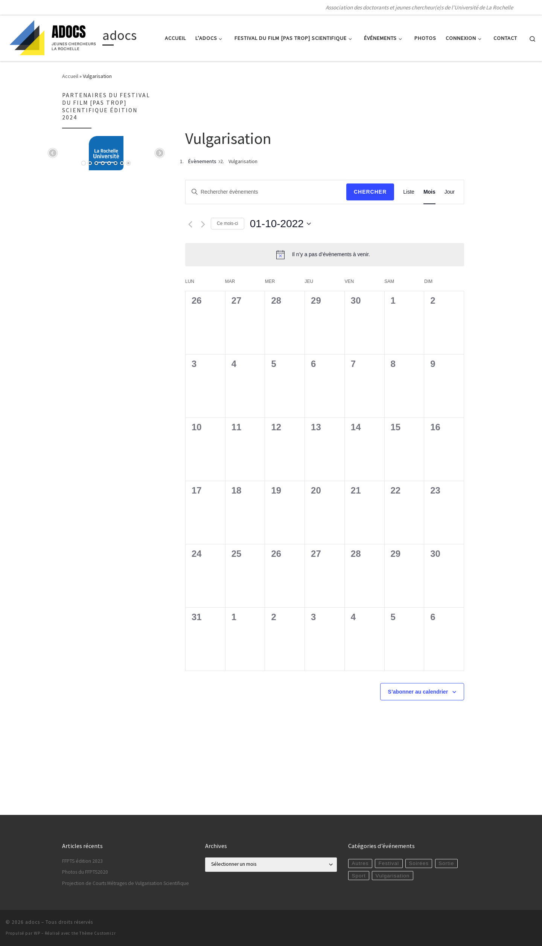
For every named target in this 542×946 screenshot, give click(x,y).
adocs (32, 922)
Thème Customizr (97, 933)
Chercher (370, 192)
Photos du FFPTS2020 (85, 872)
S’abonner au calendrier (418, 692)
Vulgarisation (393, 876)
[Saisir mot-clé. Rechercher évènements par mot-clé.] (266, 192)
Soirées (419, 863)
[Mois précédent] (190, 224)
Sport (358, 876)
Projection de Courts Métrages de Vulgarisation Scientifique (125, 883)
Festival (389, 863)
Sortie (446, 863)
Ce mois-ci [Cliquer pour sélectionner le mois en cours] (227, 223)
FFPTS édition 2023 (82, 861)
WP (37, 933)
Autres (360, 863)
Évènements (202, 161)
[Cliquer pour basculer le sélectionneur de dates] (280, 223)
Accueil (70, 76)
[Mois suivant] (203, 224)
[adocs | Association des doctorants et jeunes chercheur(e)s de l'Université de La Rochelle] (53, 36)
